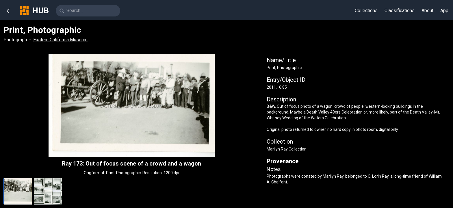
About (427, 10)
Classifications (400, 10)
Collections (366, 10)
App (444, 10)
